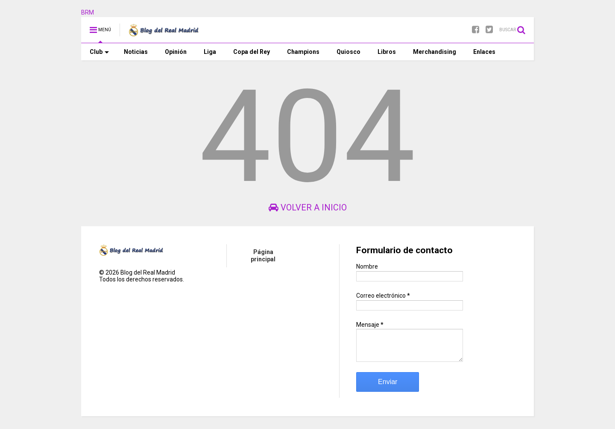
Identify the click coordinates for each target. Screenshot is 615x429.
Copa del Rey (251, 51)
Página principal (263, 256)
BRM (87, 12)
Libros (387, 51)
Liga (210, 51)
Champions (303, 51)
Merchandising (434, 51)
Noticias (136, 51)
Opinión (176, 51)
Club (99, 51)
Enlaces (484, 51)
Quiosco (348, 51)
